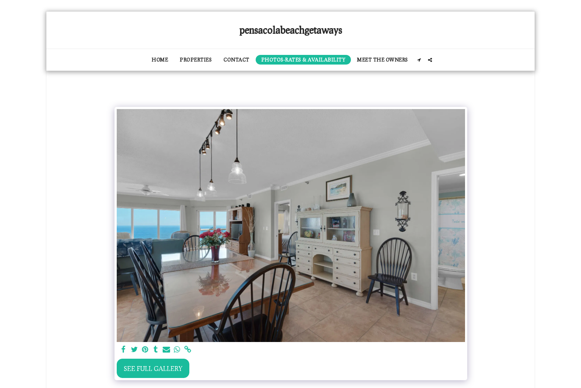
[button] (419, 59)
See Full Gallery (153, 368)
